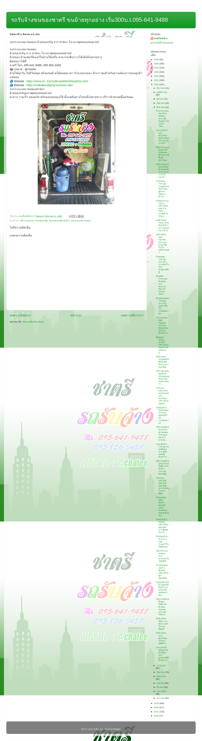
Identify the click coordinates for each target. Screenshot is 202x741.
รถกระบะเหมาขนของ (81, 221)
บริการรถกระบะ (27, 221)
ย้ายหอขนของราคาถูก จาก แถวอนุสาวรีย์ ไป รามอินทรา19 (162, 306)
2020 (156, 84)
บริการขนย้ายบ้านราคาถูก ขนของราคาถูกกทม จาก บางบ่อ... (162, 433)
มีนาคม (160, 687)
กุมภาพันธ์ (161, 691)
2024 (156, 68)
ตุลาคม (160, 99)
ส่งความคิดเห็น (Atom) (33, 322)
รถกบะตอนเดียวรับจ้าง (59, 221)
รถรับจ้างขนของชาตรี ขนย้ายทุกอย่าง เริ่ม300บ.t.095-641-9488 (89, 20)
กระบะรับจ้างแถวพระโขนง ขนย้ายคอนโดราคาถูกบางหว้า (162, 136)
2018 (156, 707)
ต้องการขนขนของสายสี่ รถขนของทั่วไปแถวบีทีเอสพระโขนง (162, 153)
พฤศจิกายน (162, 92)
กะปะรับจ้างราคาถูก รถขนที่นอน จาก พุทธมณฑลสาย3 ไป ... (162, 450)
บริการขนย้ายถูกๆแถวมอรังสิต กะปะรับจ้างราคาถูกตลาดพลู (162, 467)
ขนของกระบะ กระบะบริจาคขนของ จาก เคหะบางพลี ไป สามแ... (162, 208)
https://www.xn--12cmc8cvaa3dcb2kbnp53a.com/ (57, 81)
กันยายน (161, 103)
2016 (156, 716)
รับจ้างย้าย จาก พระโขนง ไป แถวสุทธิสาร (161, 638)
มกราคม (161, 698)
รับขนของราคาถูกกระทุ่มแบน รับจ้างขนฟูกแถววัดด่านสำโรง (162, 189)
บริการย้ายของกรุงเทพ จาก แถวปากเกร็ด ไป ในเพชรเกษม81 (162, 243)
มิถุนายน (161, 672)
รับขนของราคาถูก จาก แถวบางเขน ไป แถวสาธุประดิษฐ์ (162, 264)
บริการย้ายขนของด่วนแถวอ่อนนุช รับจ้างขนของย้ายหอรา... (162, 377)
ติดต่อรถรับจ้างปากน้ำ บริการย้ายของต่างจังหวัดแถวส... (162, 345)
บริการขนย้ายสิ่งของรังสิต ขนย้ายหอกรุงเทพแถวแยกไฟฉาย (162, 607)
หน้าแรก (76, 315)
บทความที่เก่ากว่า (132, 315)
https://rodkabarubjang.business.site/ (50, 85)
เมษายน (161, 683)
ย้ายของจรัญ (42, 221)
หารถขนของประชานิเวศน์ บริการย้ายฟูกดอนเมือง (162, 571)
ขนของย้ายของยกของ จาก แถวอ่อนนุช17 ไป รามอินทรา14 (162, 415)
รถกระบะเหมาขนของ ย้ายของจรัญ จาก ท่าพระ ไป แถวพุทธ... (162, 485)
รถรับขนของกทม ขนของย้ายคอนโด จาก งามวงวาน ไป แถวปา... (162, 170)
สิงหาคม (161, 107)
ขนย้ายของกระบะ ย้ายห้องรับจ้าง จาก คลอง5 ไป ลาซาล (162, 225)
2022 (156, 76)
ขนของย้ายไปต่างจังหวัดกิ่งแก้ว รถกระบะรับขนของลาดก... (162, 588)
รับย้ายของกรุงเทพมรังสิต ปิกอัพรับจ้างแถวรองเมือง (162, 362)
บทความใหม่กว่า (20, 315)
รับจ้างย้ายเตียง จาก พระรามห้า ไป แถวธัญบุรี (162, 623)
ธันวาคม (161, 88)
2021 (156, 80)
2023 (156, 72)
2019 (156, 703)
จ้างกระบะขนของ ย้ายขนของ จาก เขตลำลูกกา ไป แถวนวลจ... (162, 118)
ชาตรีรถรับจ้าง (161, 38)
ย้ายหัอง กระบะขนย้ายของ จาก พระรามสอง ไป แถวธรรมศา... (161, 285)
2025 (156, 63)
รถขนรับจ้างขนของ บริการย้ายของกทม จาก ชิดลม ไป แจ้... (162, 526)
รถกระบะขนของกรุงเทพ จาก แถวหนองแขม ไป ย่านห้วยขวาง (162, 325)
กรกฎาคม (161, 665)
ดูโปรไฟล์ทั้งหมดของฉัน (162, 43)
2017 (156, 712)
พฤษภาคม (161, 676)
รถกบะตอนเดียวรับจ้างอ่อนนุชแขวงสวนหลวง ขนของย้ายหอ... (162, 506)
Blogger (117, 729)
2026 (156, 59)
